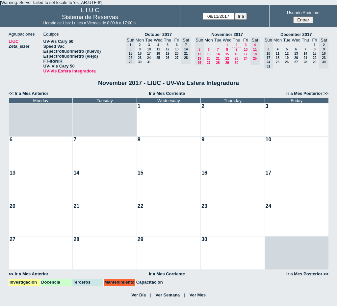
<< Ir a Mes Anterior (28, 93)
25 (158, 58)
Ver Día (138, 294)
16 (140, 53)
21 (218, 58)
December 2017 (296, 34)
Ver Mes (198, 294)
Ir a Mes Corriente (167, 93)
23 (140, 58)
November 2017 (227, 34)
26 (167, 58)
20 (176, 53)
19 (167, 53)
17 (149, 53)
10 (149, 49)
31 (149, 62)
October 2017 (158, 34)
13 (176, 49)
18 (158, 53)
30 (140, 62)
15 (227, 54)
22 (227, 58)
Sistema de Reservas (90, 17)
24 (149, 58)
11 (158, 49)
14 (218, 54)
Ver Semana (168, 294)
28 (218, 63)
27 (176, 58)
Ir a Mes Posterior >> (307, 93)
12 (167, 49)
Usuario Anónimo (303, 12)
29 (227, 63)
